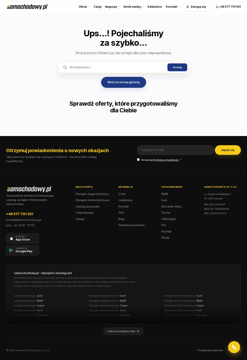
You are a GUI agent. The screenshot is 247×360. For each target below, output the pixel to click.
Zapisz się (228, 150)
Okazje (80, 219)
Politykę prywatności (166, 160)
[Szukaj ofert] (117, 67)
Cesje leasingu (85, 212)
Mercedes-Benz (171, 206)
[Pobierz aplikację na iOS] (22, 238)
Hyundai (166, 231)
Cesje (97, 6)
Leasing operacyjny (88, 206)
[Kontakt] (234, 347)
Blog (121, 219)
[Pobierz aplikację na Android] (22, 250)
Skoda (165, 237)
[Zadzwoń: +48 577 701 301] (228, 7)
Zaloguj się (196, 6)
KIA (163, 225)
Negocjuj (112, 6)
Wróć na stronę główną (123, 82)
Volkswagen (168, 219)
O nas (122, 194)
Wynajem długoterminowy (92, 194)
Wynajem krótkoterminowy (93, 200)
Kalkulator (155, 6)
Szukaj (177, 67)
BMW (164, 194)
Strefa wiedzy (133, 6)
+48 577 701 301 (19, 214)
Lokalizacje (125, 200)
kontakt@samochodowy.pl (23, 220)
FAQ (121, 212)
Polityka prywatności (131, 225)
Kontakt (171, 6)
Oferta (84, 6)
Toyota (165, 212)
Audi (164, 200)
